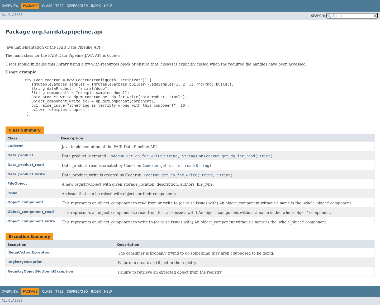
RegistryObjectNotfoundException (40, 271)
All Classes (12, 15)
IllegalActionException (29, 252)
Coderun (15, 146)
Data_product (20, 155)
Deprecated (77, 6)
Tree (59, 6)
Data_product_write (26, 174)
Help (108, 6)
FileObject (17, 183)
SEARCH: (318, 16)
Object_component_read (30, 212)
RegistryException (24, 262)
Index (96, 6)
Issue (12, 193)
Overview (10, 6)
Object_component (25, 202)
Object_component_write (31, 221)
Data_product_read (25, 165)
